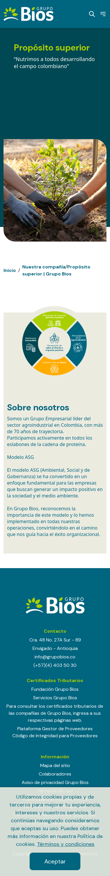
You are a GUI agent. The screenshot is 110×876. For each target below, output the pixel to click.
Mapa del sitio (55, 765)
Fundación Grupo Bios (55, 689)
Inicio (10, 270)
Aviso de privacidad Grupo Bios (55, 782)
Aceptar (55, 861)
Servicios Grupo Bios (55, 698)
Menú (101, 14)
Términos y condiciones (65, 844)
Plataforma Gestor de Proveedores (55, 729)
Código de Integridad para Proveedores (55, 736)
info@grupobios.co (55, 657)
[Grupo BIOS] (28, 14)
